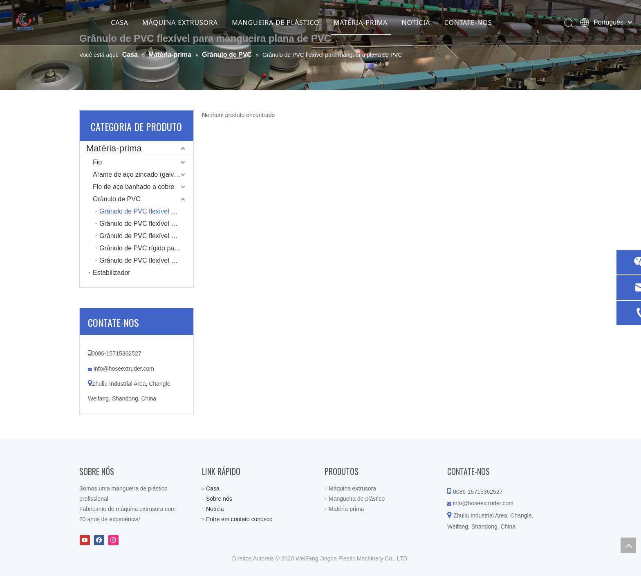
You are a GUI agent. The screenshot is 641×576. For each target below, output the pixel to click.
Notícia (215, 509)
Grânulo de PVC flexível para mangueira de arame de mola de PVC (146, 235)
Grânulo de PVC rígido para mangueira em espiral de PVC (146, 248)
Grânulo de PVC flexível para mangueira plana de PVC (146, 211)
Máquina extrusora (352, 488)
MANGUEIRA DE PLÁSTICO (275, 22)
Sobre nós (219, 498)
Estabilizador (111, 272)
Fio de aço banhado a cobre (133, 186)
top (628, 545)
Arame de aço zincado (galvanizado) (143, 174)
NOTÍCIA (416, 22)
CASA (119, 22)
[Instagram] (113, 540)
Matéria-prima (114, 148)
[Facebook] (99, 540)
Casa (213, 488)
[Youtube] (85, 540)
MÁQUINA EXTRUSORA (179, 22)
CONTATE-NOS (468, 22)
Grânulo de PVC (117, 199)
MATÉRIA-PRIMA (361, 22)
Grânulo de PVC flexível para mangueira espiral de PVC (146, 260)
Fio (97, 162)
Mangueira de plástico (357, 498)
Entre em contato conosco (239, 519)
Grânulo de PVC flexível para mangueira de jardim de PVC (146, 223)
